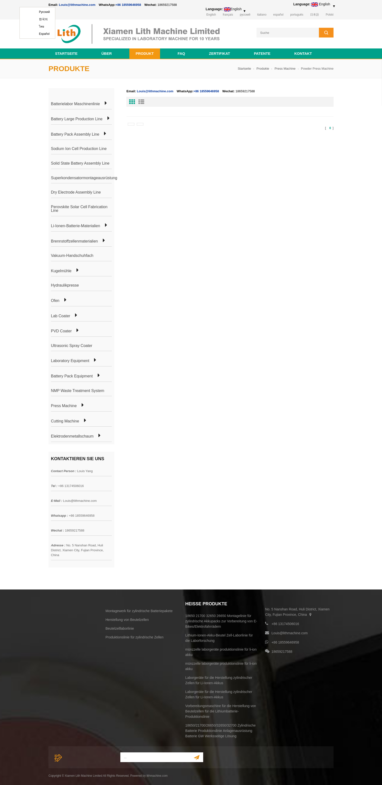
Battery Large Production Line (77, 118)
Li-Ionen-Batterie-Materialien (75, 225)
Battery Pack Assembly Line (75, 134)
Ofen (55, 300)
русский (245, 14)
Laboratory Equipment (70, 360)
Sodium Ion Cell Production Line (79, 148)
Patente (262, 53)
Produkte (263, 68)
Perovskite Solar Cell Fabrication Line (79, 208)
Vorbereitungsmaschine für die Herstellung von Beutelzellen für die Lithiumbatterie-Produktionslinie (220, 710)
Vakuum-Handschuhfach (72, 255)
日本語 (314, 14)
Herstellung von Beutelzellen (127, 619)
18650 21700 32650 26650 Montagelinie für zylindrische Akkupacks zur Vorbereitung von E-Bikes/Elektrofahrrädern (221, 620)
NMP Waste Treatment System (77, 390)
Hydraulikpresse (65, 285)
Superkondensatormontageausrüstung (84, 177)
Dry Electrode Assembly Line (76, 192)
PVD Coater (61, 330)
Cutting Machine (65, 420)
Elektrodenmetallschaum (72, 436)
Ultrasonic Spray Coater (71, 345)
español (278, 14)
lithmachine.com (157, 775)
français (228, 14)
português (296, 14)
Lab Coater (60, 315)
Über (106, 53)
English (211, 14)
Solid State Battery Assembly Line (80, 163)
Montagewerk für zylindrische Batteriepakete (138, 610)
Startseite (66, 53)
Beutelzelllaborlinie (119, 628)
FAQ (181, 53)
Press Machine (285, 68)
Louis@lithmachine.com (80, 500)
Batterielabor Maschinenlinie (75, 103)
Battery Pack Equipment (72, 375)
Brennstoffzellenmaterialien (74, 241)
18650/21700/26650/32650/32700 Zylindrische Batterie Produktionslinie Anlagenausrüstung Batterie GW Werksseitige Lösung (220, 730)
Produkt (145, 53)
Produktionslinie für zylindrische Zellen (134, 636)
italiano (262, 14)
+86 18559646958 (128, 5)
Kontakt (303, 53)
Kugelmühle (61, 270)
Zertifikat (219, 53)
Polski (330, 14)
